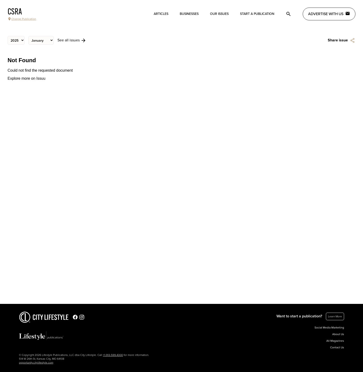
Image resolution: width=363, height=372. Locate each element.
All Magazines (335, 340)
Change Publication (22, 19)
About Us (338, 334)
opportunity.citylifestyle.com (36, 362)
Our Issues (219, 14)
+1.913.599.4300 (113, 355)
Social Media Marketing (329, 327)
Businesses (189, 14)
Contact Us (337, 347)
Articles (161, 14)
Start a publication (257, 14)
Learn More (335, 316)
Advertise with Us (329, 13)
